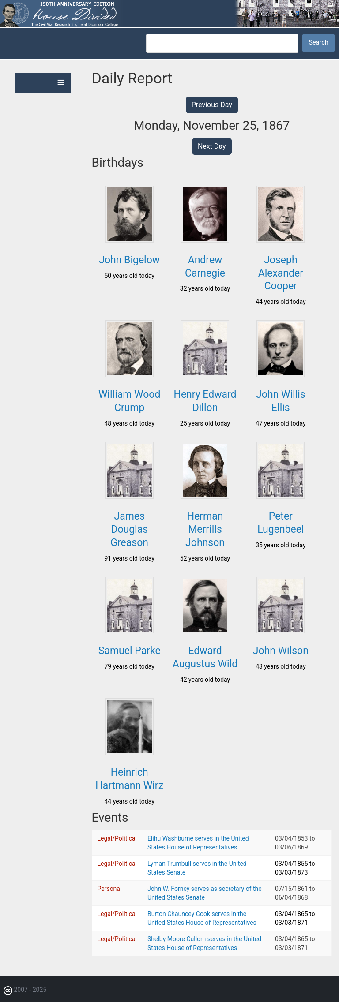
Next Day (212, 146)
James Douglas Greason (129, 529)
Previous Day (212, 105)
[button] (129, 239)
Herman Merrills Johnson (205, 529)
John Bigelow (129, 260)
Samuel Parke (129, 651)
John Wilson (281, 651)
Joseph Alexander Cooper (280, 273)
